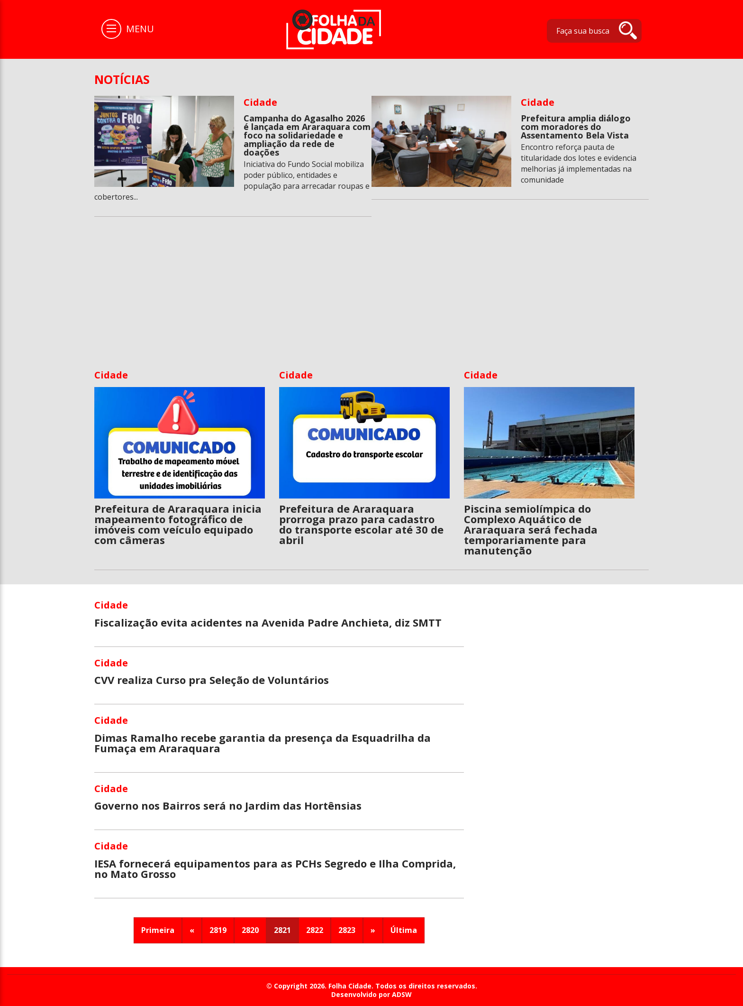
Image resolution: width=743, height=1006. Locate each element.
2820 (250, 930)
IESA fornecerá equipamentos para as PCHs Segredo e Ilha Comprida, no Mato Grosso (275, 868)
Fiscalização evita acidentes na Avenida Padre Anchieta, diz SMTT (268, 622)
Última (403, 930)
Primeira (157, 930)
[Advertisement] (371, 297)
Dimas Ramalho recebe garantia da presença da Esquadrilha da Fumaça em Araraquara (262, 742)
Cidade (260, 102)
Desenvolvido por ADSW (371, 994)
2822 (314, 930)
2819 (218, 930)
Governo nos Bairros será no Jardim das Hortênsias (228, 805)
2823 (346, 930)
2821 (282, 930)
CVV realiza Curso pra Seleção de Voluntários (211, 679)
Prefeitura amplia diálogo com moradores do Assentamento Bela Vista (576, 126)
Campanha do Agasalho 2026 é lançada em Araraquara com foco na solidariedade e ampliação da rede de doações (307, 135)
